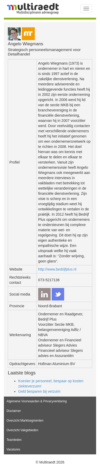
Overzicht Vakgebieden (22, 430)
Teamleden (14, 440)
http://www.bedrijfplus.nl (57, 269)
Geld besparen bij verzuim (39, 391)
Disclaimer (13, 411)
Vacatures (13, 449)
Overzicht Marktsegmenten (24, 420)
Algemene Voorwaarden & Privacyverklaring (36, 401)
